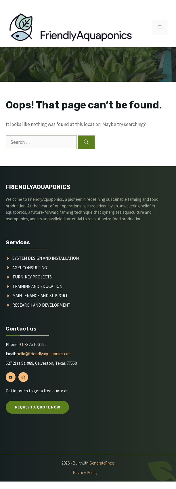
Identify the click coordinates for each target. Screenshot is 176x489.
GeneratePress (101, 463)
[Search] (86, 142)
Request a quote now (37, 407)
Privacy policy (85, 472)
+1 (21, 344)
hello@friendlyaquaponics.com (44, 353)
